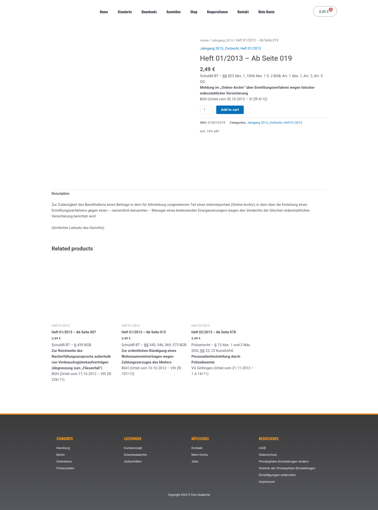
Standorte (125, 11)
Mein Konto (266, 11)
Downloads (149, 11)
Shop (193, 11)
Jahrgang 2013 (223, 40)
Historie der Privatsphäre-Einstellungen (288, 468)
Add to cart (231, 109)
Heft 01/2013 (252, 48)
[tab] (61, 194)
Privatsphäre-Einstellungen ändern (285, 461)
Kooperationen (217, 11)
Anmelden (173, 11)
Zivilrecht (233, 48)
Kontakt (243, 11)
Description (61, 194)
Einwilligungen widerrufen (278, 475)
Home (104, 11)
